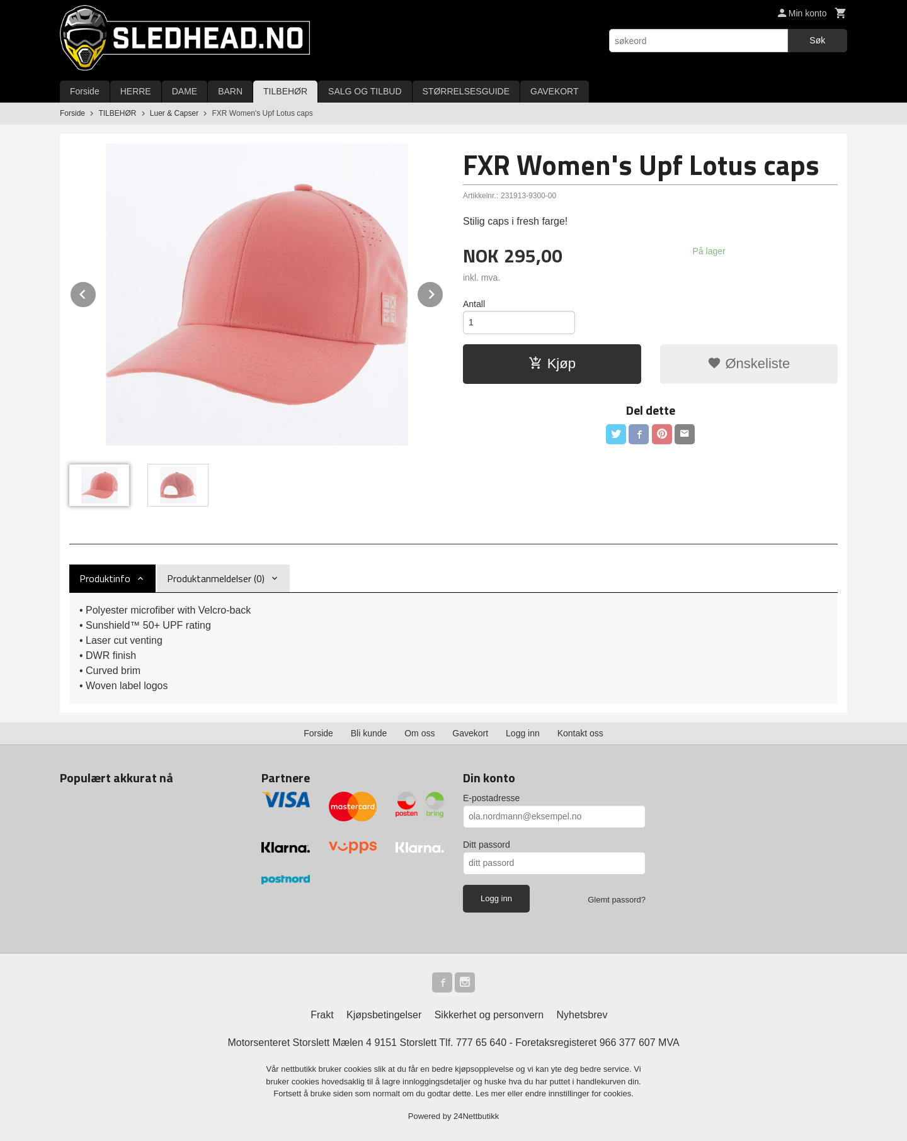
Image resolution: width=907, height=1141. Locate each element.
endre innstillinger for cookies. (579, 1093)
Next (443, 292)
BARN (230, 91)
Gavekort (470, 733)
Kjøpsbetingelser (383, 1014)
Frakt (322, 1014)
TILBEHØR (285, 91)
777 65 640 (481, 1042)
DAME (184, 91)
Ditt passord (486, 845)
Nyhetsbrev (582, 1014)
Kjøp (552, 363)
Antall (474, 304)
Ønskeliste (748, 363)
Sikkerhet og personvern (489, 1014)
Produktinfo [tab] (104, 578)
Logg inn (523, 733)
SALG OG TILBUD (364, 91)
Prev (96, 292)
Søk (817, 40)
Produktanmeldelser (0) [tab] (216, 578)
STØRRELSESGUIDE (466, 91)
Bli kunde (369, 733)
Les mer (492, 1093)
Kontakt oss (580, 733)
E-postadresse (491, 798)
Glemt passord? (617, 899)
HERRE (135, 91)
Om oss (419, 733)
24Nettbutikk (476, 1116)
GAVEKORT (554, 91)
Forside (85, 91)
